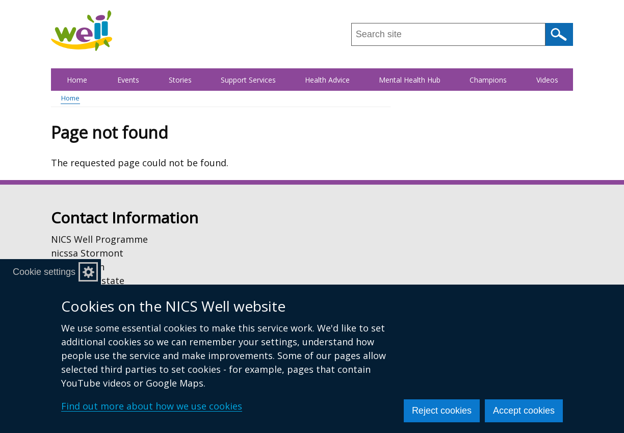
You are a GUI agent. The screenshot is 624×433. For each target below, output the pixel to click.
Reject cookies (442, 410)
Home (77, 80)
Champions (488, 80)
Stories (180, 80)
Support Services (248, 80)
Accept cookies (524, 410)
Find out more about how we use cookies (151, 406)
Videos (547, 80)
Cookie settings (44, 272)
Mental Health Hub (409, 80)
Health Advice (327, 80)
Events (128, 80)
